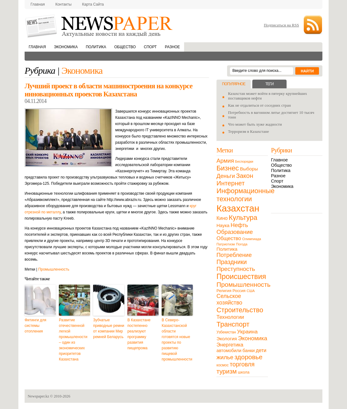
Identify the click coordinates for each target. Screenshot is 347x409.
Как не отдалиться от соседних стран (259, 105)
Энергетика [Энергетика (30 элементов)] (229, 344)
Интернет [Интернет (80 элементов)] (230, 183)
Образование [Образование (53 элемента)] (234, 232)
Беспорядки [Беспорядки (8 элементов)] (244, 161)
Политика (96, 47)
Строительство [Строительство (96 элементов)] (239, 310)
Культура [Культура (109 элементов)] (243, 217)
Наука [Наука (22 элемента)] (223, 225)
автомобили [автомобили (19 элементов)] (228, 350)
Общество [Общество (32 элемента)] (228, 238)
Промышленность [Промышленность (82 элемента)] (243, 284)
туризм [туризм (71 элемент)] (226, 371)
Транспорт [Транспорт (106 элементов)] (233, 324)
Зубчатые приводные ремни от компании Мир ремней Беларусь (108, 328)
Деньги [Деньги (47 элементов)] (225, 176)
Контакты (63, 4)
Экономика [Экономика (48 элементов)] (252, 338)
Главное (279, 159)
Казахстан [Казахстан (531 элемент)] (237, 208)
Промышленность (53, 269)
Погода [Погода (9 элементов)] (241, 244)
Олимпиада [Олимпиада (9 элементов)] (251, 239)
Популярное (233, 84)
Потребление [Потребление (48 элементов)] (234, 255)
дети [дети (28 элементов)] (261, 350)
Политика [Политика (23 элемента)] (226, 249)
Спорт (150, 47)
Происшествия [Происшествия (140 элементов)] (241, 276)
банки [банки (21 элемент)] (249, 350)
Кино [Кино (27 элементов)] (222, 218)
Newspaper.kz (38, 396)
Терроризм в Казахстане (248, 131)
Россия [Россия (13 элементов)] (238, 290)
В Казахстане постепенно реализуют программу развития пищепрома (138, 334)
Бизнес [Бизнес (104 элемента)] (227, 168)
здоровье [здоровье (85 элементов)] (249, 356)
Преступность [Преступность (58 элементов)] (235, 269)
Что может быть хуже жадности (255, 124)
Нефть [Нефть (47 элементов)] (239, 225)
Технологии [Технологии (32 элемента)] (230, 317)
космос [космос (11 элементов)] (222, 365)
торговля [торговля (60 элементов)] (242, 364)
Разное (172, 47)
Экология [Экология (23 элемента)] (226, 338)
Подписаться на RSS (281, 25)
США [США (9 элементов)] (251, 291)
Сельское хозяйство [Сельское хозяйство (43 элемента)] (229, 299)
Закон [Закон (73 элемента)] (244, 175)
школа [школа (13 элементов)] (244, 372)
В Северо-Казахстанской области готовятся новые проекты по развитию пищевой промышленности (177, 339)
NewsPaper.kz (99, 25)
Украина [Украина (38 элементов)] (247, 331)
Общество (125, 47)
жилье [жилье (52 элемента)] (224, 357)
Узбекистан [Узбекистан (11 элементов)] (226, 332)
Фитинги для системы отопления (35, 325)
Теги (269, 84)
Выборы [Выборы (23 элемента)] (249, 168)
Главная (38, 4)
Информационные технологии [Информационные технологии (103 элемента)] (245, 195)
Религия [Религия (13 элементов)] (223, 290)
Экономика (66, 47)
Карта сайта (93, 4)
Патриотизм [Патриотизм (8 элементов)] (225, 244)
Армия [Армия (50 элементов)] (225, 160)
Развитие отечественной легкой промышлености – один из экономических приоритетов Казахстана (73, 339)
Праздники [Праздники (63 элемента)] (231, 261)
